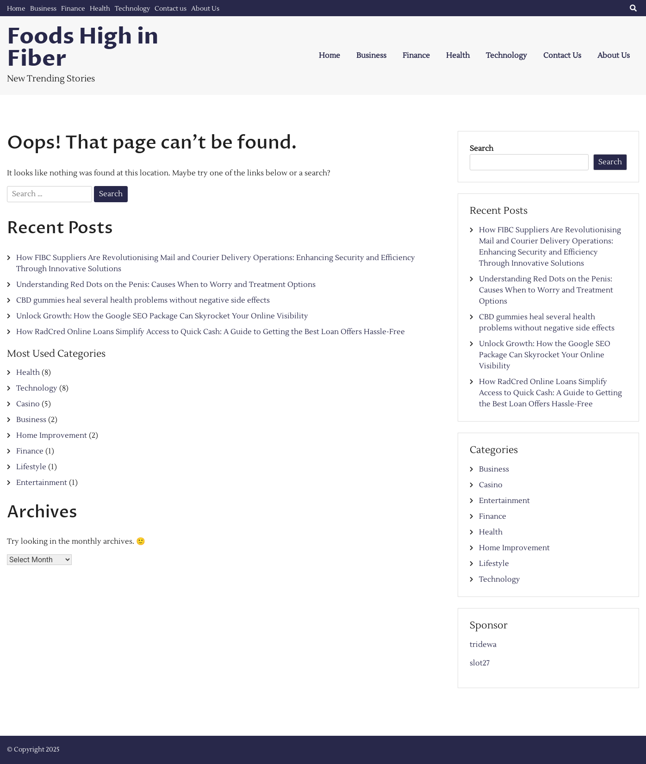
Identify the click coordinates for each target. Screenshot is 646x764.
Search (481, 148)
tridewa (483, 644)
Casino (28, 404)
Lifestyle (31, 467)
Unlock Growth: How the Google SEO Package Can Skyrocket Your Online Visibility (162, 316)
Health (100, 9)
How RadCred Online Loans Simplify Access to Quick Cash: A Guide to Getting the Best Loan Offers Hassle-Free (210, 331)
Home (16, 9)
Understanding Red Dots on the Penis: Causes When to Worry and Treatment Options (166, 284)
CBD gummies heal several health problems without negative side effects (143, 300)
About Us (205, 9)
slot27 (480, 663)
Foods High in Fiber (83, 47)
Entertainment (41, 482)
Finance (73, 9)
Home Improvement (51, 435)
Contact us (170, 9)
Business (43, 9)
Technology (132, 9)
